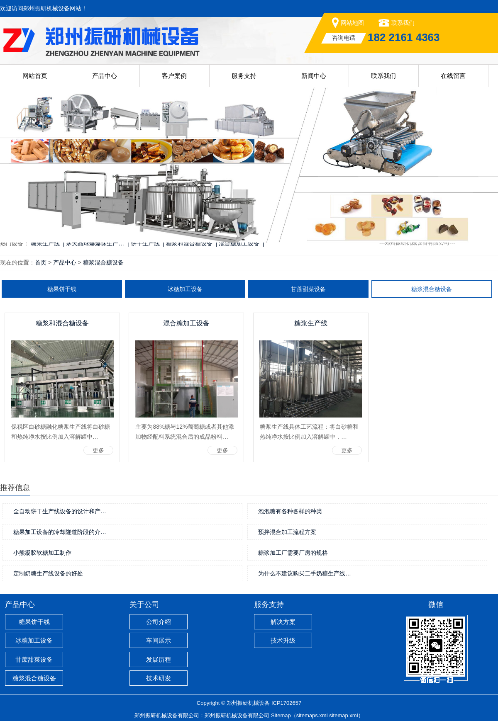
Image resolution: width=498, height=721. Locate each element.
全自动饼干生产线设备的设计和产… (59, 511)
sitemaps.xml (312, 715)
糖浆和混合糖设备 (62, 323)
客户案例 (174, 75)
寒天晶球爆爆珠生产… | (97, 243)
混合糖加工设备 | (241, 243)
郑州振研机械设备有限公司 (237, 715)
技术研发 (158, 678)
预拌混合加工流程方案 (287, 532)
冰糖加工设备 (185, 289)
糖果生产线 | (47, 243)
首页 (40, 262)
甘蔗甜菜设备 (308, 289)
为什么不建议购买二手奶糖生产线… (304, 573)
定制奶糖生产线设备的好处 (48, 573)
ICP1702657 (286, 703)
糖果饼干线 (61, 289)
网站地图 (352, 22)
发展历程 (158, 659)
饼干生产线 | (147, 243)
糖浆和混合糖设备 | (191, 243)
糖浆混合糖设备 (103, 262)
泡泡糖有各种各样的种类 (290, 511)
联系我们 (403, 22)
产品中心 (104, 75)
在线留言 (453, 75)
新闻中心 (313, 75)
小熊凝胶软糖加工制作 (42, 552)
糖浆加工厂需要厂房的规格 (293, 552)
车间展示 (158, 640)
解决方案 (283, 621)
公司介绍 (158, 621)
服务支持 (244, 75)
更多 (98, 450)
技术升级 (283, 640)
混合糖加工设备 (186, 323)
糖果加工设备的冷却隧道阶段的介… (59, 532)
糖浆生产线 (310, 323)
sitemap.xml (343, 715)
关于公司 (144, 604)
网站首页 (34, 75)
